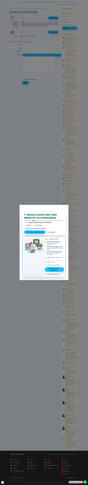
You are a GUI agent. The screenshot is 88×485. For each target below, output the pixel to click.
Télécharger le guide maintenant (55, 269)
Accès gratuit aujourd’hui (52, 274)
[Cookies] (2, 482)
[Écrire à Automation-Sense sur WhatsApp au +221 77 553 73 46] (85, 482)
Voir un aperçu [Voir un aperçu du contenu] (51, 232)
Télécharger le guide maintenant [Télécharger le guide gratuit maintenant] (34, 232)
